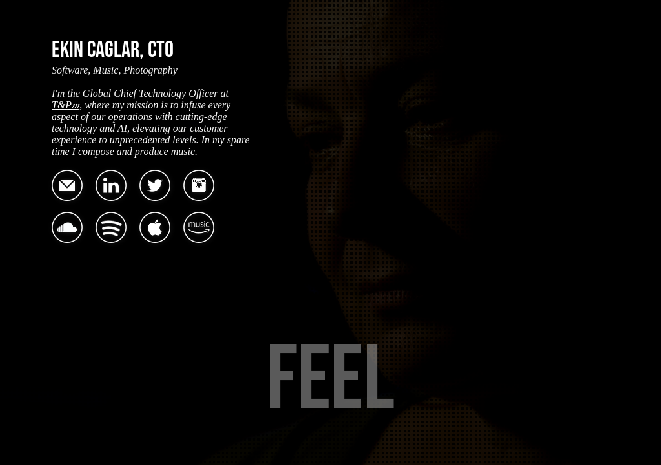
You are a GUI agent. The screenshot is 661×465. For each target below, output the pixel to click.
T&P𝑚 (65, 104)
